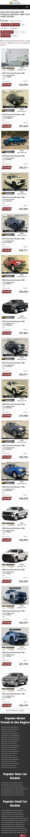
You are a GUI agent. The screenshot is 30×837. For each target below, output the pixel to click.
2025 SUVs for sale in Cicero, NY (9, 731)
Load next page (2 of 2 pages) (15, 710)
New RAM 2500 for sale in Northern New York (11, 784)
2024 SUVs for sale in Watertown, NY (9, 741)
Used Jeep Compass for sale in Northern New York (13, 822)
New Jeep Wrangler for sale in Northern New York (12, 791)
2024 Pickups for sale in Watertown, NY (10, 745)
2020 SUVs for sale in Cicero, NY (9, 765)
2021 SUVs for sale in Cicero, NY (9, 761)
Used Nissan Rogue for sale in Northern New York (12, 814)
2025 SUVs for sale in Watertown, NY (9, 733)
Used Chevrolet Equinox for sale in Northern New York (13, 832)
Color (24, 32)
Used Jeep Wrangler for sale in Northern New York (12, 824)
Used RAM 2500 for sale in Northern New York (12, 812)
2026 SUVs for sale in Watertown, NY (9, 727)
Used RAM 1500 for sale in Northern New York (12, 810)
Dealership (14, 28)
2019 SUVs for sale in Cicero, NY (9, 767)
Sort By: (15, 35)
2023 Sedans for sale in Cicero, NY (9, 753)
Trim (17, 32)
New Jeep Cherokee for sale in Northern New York (12, 793)
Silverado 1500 (7, 32)
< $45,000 (5, 35)
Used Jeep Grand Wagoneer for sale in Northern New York (14, 820)
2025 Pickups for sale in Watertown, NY (10, 737)
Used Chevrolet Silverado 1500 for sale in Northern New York (14, 831)
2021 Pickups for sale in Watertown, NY (10, 763)
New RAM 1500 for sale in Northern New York (11, 782)
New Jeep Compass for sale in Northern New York (12, 786)
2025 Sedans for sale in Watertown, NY (10, 739)
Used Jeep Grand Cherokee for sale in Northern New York (14, 818)
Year (23, 24)
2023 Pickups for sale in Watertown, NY (10, 751)
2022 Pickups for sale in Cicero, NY (9, 757)
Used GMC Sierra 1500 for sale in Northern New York (13, 828)
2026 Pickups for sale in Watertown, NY (10, 729)
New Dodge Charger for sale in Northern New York (12, 795)
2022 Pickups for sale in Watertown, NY (10, 759)
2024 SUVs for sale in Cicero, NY (9, 743)
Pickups (5, 24)
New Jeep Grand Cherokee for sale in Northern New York (14, 788)
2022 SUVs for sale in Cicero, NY (9, 755)
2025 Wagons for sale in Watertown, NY (10, 735)
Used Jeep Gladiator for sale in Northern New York (12, 826)
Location (5, 28)
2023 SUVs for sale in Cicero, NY (9, 749)
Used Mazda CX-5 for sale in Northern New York (12, 816)
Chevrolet (15, 24)
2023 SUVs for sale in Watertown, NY (9, 747)
